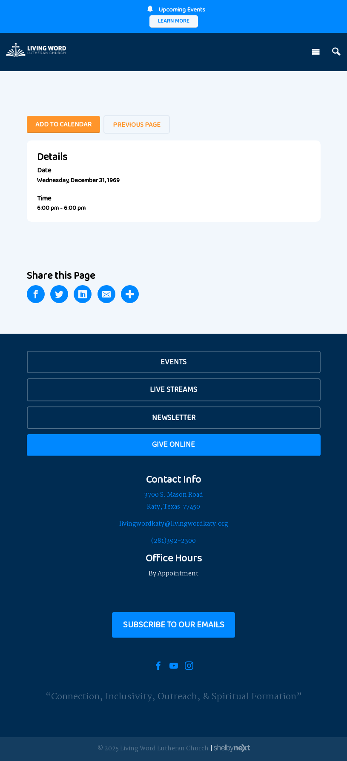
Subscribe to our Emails (173, 624)
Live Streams (173, 389)
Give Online (173, 444)
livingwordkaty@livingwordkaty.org (173, 524)
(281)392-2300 (173, 541)
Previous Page (137, 124)
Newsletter (173, 417)
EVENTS (173, 361)
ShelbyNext (232, 748)
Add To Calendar (63, 124)
